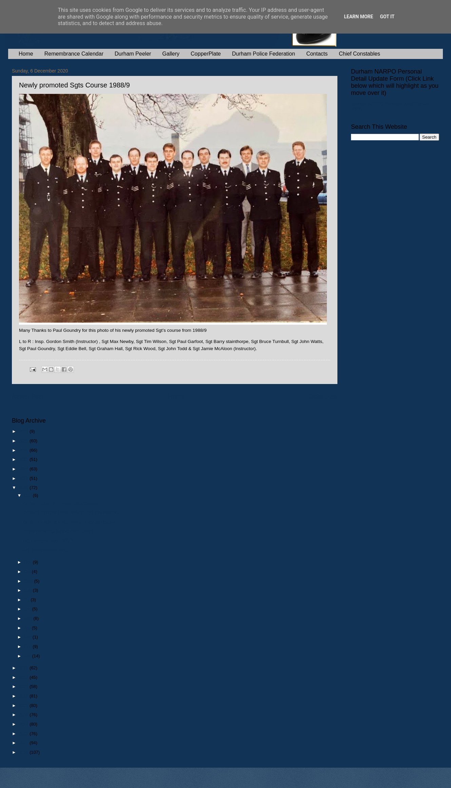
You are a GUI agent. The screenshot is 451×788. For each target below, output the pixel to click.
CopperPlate (206, 54)
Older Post (323, 396)
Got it (387, 16)
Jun (28, 608)
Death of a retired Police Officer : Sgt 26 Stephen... (72, 522)
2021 (24, 478)
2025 (24, 440)
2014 (24, 714)
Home (26, 54)
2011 (24, 742)
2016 (24, 696)
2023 (24, 459)
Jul (27, 599)
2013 (24, 724)
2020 (24, 487)
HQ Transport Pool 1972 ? (48, 540)
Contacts (317, 54)
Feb (28, 646)
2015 (24, 705)
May (28, 618)
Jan (28, 656)
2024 (24, 450)
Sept (29, 581)
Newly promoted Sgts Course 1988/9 (58, 531)
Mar (28, 637)
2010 (24, 752)
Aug (28, 590)
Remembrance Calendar (73, 54)
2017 (24, 686)
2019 (24, 667)
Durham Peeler (133, 54)
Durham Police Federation (263, 54)
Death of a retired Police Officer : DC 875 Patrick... (71, 512)
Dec (28, 495)
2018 (24, 677)
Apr (28, 627)
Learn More (358, 16)
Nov (28, 562)
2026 (24, 431)
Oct (28, 571)
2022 (24, 468)
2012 (24, 733)
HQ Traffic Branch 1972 (45, 550)
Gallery (171, 54)
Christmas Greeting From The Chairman (61, 503)
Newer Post (27, 396)
